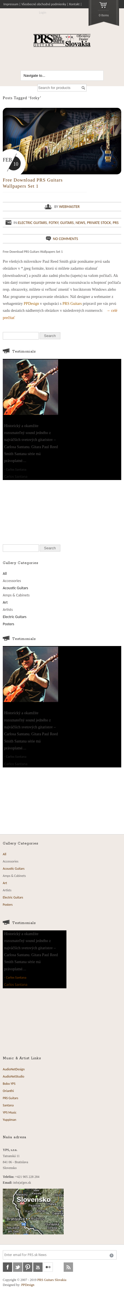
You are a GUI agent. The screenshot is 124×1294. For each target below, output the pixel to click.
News (80, 222)
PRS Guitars (72, 304)
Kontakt (74, 4)
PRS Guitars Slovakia (51, 1280)
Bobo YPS (9, 1084)
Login (42, 12)
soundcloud (58, 1267)
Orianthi (8, 1091)
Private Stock (99, 222)
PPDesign (31, 304)
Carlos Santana (16, 469)
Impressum (10, 4)
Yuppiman (9, 1120)
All (5, 573)
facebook (7, 1267)
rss (68, 1267)
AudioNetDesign (14, 1069)
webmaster (69, 206)
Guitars (67, 222)
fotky (53, 222)
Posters (8, 624)
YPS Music (9, 1112)
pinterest (27, 1267)
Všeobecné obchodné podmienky (43, 4)
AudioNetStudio (13, 1076)
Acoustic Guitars (15, 588)
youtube (38, 1267)
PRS (115, 222)
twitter (17, 1267)
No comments (65, 238)
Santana (8, 1105)
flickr (48, 1267)
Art (5, 602)
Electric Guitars (32, 222)
